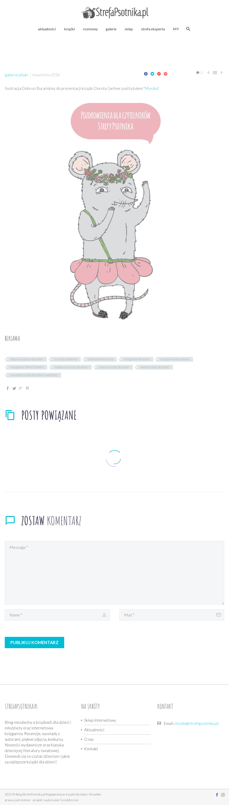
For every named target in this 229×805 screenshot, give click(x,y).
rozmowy (90, 29)
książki (69, 29)
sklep (129, 29)
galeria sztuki (16, 74)
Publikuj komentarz (34, 642)
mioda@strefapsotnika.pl (197, 723)
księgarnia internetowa (175, 359)
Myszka (151, 88)
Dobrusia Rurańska (100, 359)
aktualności (47, 29)
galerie (111, 29)
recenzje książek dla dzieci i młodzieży (34, 375)
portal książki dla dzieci (154, 367)
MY (176, 29)
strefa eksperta (153, 29)
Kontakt (91, 748)
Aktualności (94, 729)
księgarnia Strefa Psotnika (27, 367)
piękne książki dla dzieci (114, 367)
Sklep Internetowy (100, 720)
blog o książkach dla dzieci (27, 359)
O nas (89, 739)
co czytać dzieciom (65, 359)
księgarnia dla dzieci (137, 359)
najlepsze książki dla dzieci (71, 367)
